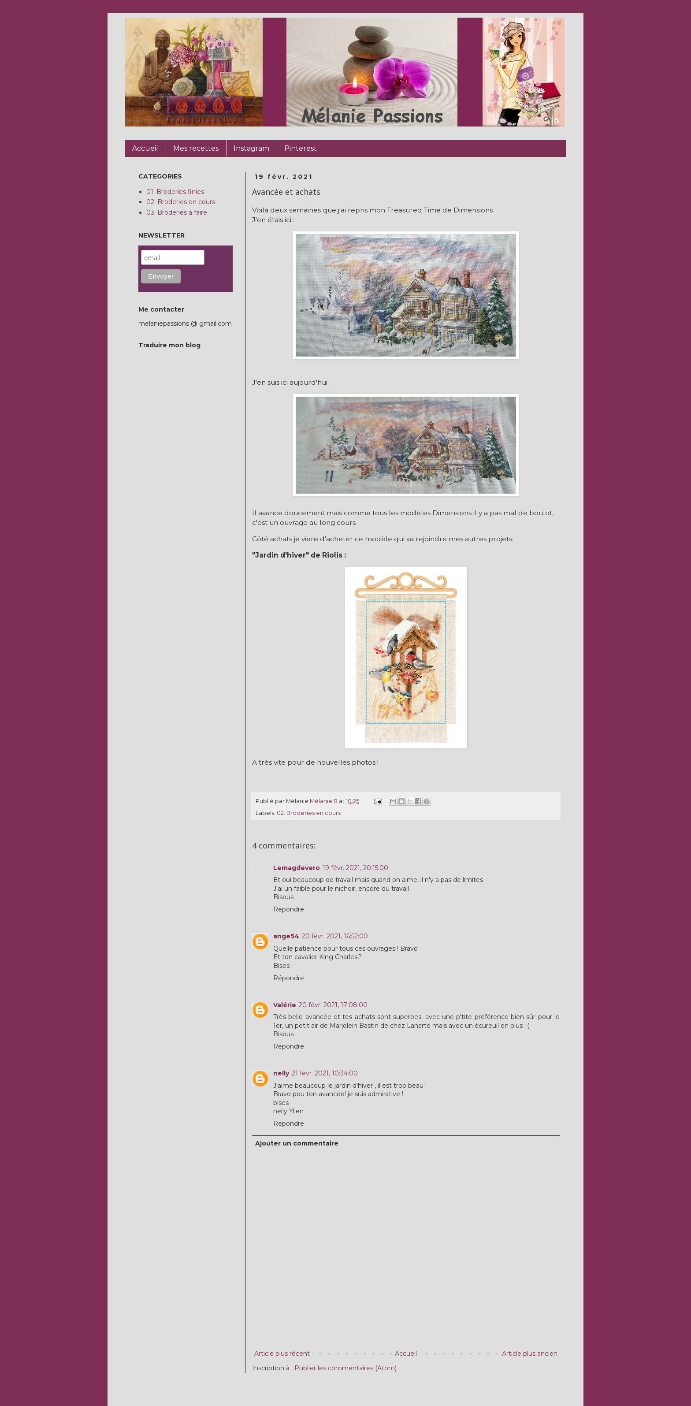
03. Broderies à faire (176, 212)
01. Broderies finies (175, 192)
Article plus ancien (529, 1354)
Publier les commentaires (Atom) (345, 1368)
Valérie (284, 1005)
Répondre (288, 909)
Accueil (406, 1354)
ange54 (286, 936)
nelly (281, 1073)
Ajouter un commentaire (296, 1143)
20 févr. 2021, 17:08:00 (333, 1005)
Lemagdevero (296, 868)
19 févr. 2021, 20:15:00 (355, 868)
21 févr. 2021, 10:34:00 (325, 1073)
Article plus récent (282, 1354)
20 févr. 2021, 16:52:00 (335, 936)
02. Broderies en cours (309, 813)
